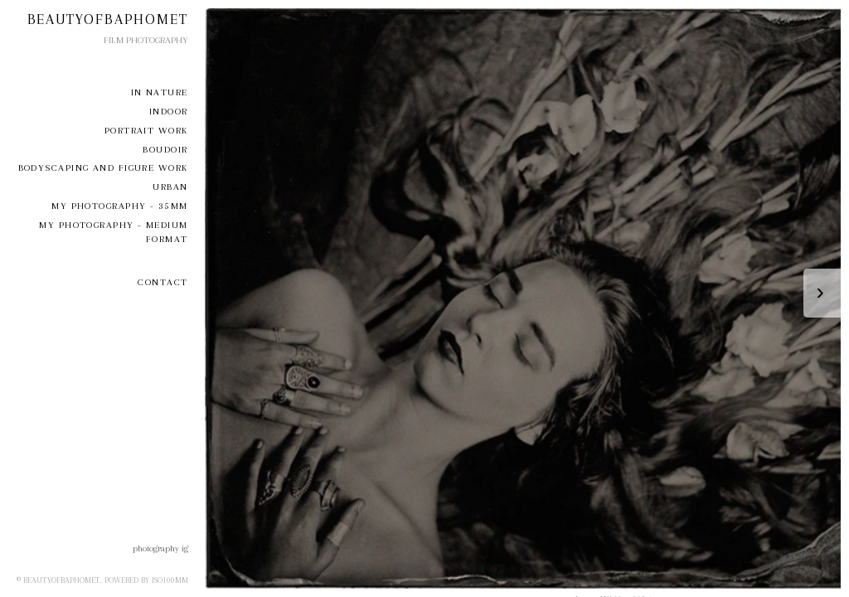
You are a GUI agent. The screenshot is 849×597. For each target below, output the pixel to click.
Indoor (168, 111)
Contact (162, 282)
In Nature (159, 92)
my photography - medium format (113, 232)
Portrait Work (146, 130)
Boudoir (165, 149)
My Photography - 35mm (119, 206)
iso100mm (170, 580)
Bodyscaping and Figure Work (103, 168)
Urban (170, 187)
